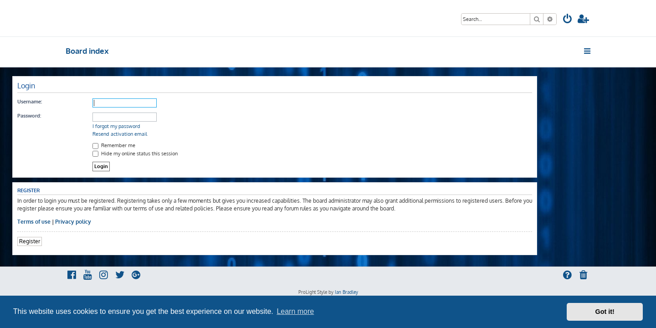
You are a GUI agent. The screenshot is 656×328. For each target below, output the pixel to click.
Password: (82, 116)
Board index (87, 51)
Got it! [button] (605, 311)
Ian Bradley (346, 292)
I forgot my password (170, 126)
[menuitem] (567, 20)
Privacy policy (126, 221)
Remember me (167, 145)
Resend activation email (173, 134)
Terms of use (87, 221)
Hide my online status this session (188, 153)
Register (82, 241)
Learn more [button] (295, 311)
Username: (83, 101)
